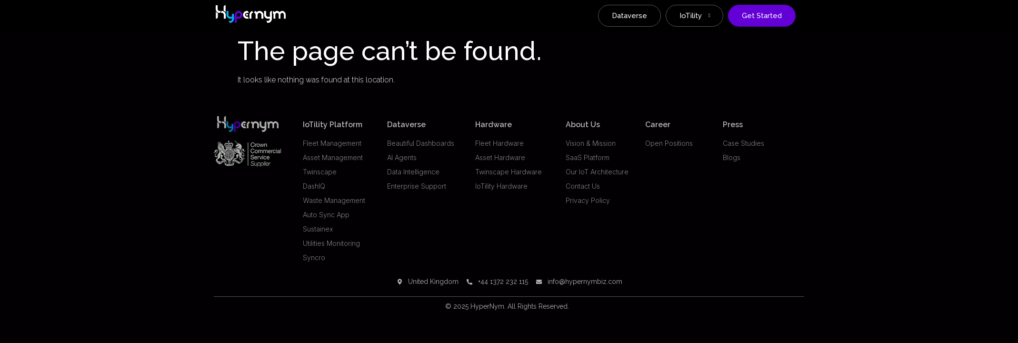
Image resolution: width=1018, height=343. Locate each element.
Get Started (762, 15)
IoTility (694, 15)
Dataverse (629, 15)
